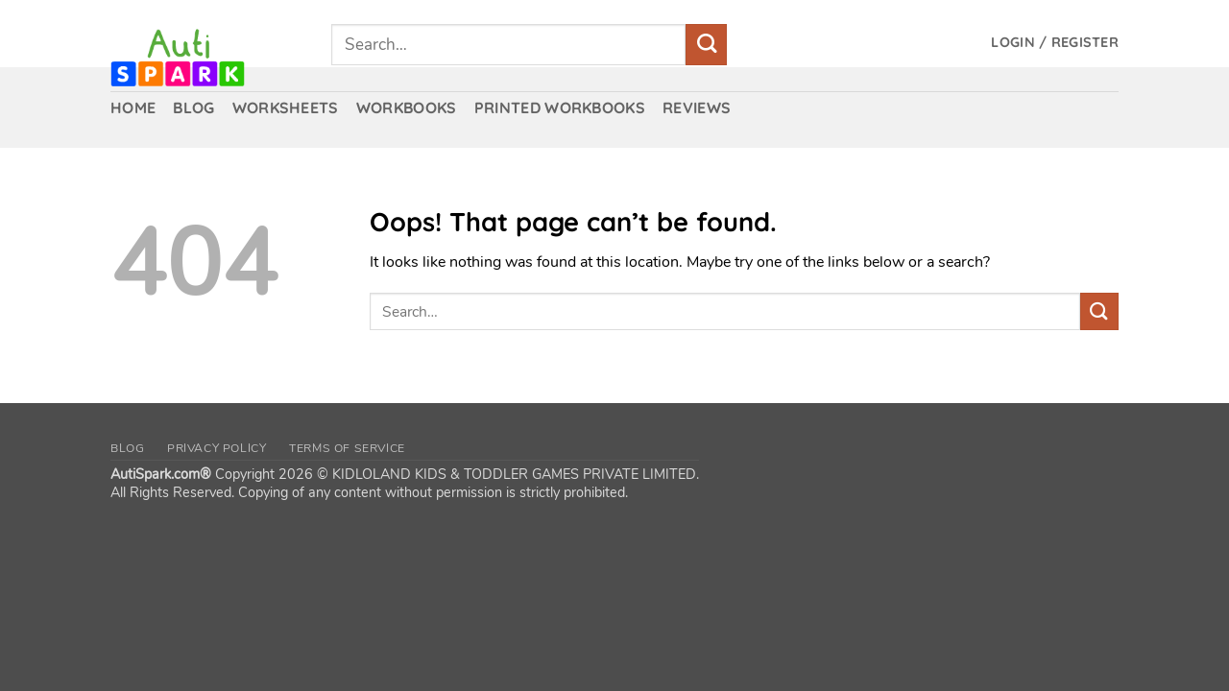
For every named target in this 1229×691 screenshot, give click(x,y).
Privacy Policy (217, 448)
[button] (1055, 42)
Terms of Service (347, 448)
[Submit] (706, 44)
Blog (127, 448)
